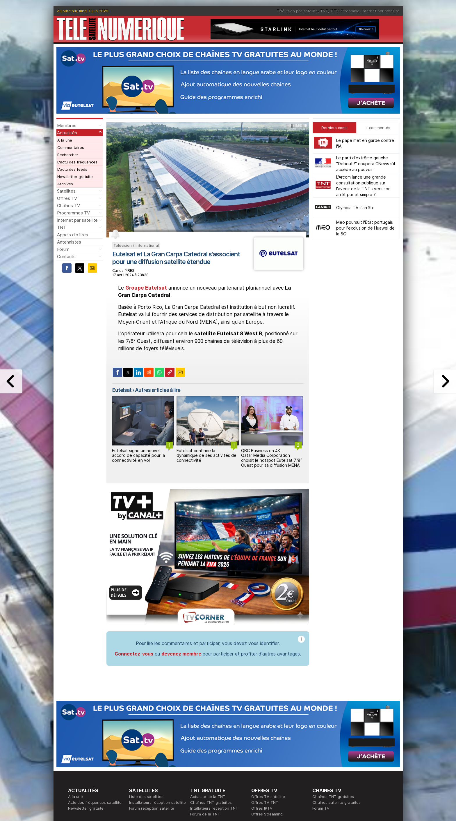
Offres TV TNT (264, 802)
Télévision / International (136, 245)
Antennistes (69, 242)
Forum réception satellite (151, 808)
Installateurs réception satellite (157, 802)
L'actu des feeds (72, 169)
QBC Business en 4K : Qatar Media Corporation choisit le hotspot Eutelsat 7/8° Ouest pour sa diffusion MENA (271, 458)
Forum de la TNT (205, 814)
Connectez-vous (134, 654)
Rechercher (67, 154)
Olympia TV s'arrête (355, 207)
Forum (63, 249)
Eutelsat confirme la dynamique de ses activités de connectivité (206, 455)
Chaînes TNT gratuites (211, 802)
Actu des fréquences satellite (95, 802)
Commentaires (70, 147)
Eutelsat (121, 390)
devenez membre (181, 654)
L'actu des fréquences (77, 162)
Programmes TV (73, 213)
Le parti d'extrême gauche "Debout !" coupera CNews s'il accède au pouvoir (365, 163)
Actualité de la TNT (207, 796)
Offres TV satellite (268, 796)
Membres (66, 125)
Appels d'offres (72, 234)
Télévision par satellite (297, 10)
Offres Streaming (267, 814)
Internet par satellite (380, 10)
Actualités (67, 132)
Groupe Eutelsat (146, 288)
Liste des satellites (146, 796)
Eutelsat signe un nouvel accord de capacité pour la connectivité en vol (138, 455)
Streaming (350, 10)
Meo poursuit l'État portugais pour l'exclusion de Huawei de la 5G (365, 228)
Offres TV (67, 198)
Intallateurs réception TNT (214, 808)
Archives (65, 184)
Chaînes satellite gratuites (336, 802)
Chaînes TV (68, 205)
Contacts (66, 256)
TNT (324, 10)
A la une (64, 140)
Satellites (66, 191)
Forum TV (320, 808)
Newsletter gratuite (75, 176)
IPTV (334, 10)
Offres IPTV (261, 808)
